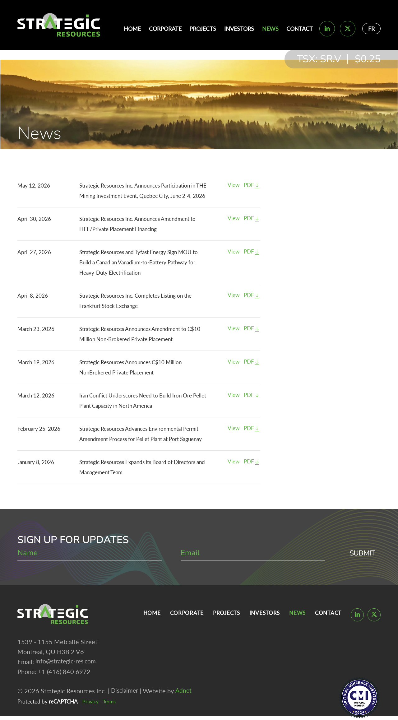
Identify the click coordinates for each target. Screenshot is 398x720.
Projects (202, 28)
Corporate (165, 28)
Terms (110, 702)
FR (371, 28)
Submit (361, 553)
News (270, 28)
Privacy (90, 702)
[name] (89, 553)
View (233, 185)
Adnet (185, 692)
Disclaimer (125, 692)
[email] (251, 553)
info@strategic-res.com (67, 663)
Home (132, 28)
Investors (239, 28)
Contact (299, 28)
